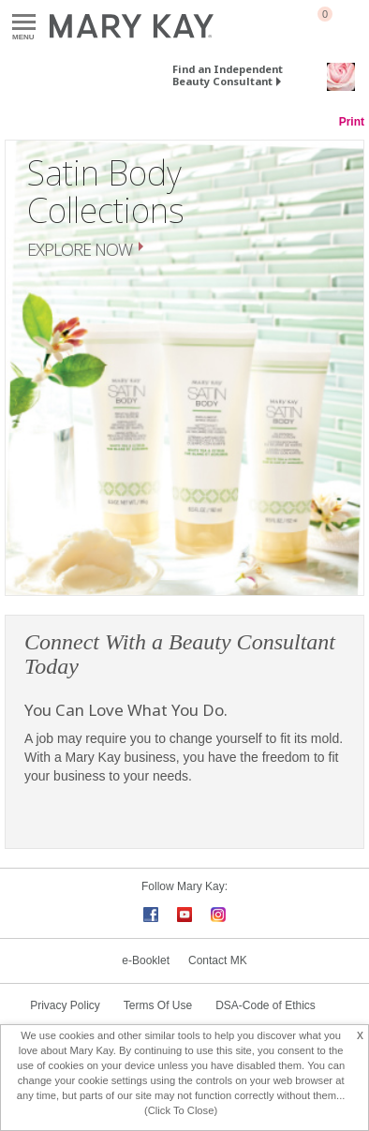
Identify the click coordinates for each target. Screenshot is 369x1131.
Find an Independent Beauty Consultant (227, 75)
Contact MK (217, 960)
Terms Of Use (158, 1005)
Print (351, 121)
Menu (24, 23)
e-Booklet (146, 960)
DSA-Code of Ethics (265, 1005)
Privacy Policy (65, 1005)
